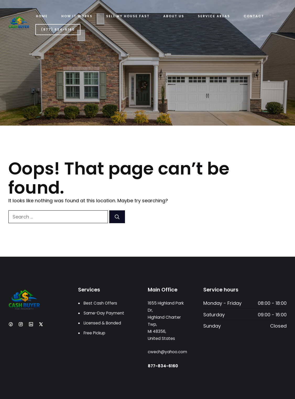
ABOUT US (173, 16)
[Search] (117, 216)
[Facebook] (10, 324)
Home (42, 16)
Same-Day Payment (104, 313)
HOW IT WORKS (76, 16)
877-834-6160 (163, 366)
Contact (254, 16)
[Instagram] (20, 324)
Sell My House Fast (128, 16)
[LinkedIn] (31, 324)
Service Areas (214, 16)
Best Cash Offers (100, 303)
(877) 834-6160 (58, 29)
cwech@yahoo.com (167, 352)
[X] (41, 324)
